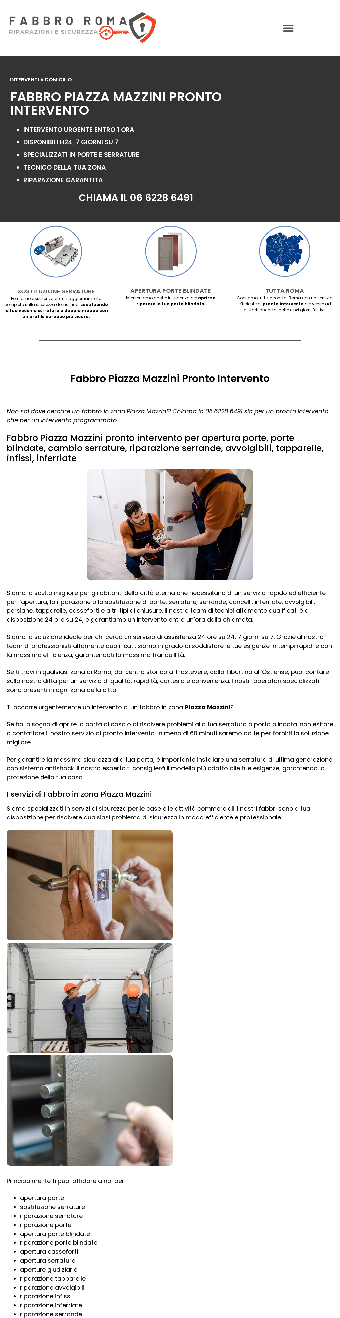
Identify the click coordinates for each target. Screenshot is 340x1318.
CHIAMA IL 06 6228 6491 (136, 197)
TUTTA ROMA (284, 291)
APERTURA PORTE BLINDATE (170, 291)
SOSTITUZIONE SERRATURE (56, 291)
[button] (288, 28)
